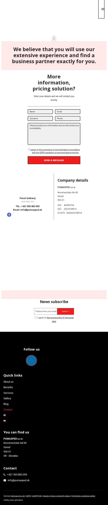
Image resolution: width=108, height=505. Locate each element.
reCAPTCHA (37, 496)
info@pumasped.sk (19, 480)
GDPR (28, 496)
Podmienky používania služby (83, 496)
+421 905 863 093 (17, 474)
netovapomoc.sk (18, 496)
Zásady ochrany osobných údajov (57, 496)
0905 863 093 (37, 11)
